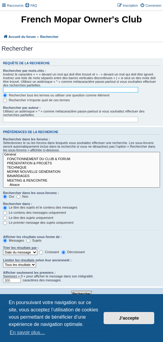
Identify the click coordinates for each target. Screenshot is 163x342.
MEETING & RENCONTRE (81, 181)
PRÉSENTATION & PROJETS (81, 163)
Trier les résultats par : (21, 248)
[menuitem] (31, 5)
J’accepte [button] (129, 318)
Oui (8, 196)
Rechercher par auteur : (22, 107)
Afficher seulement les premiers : (29, 272)
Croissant (49, 252)
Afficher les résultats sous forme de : (32, 237)
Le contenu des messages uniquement (34, 212)
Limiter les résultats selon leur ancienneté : (37, 260)
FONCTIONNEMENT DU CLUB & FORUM (81, 159)
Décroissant (73, 252)
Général (81, 155)
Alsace (81, 185)
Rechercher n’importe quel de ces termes (36, 100)
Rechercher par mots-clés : (24, 70)
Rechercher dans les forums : (26, 139)
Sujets (34, 240)
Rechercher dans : (17, 204)
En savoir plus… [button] (27, 332)
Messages (13, 240)
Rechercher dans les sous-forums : (31, 193)
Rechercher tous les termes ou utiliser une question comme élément (56, 95)
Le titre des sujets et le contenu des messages (40, 207)
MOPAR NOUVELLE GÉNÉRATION (81, 172)
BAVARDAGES (81, 176)
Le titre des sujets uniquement (28, 218)
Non (22, 196)
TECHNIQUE (81, 168)
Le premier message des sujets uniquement (38, 222)
